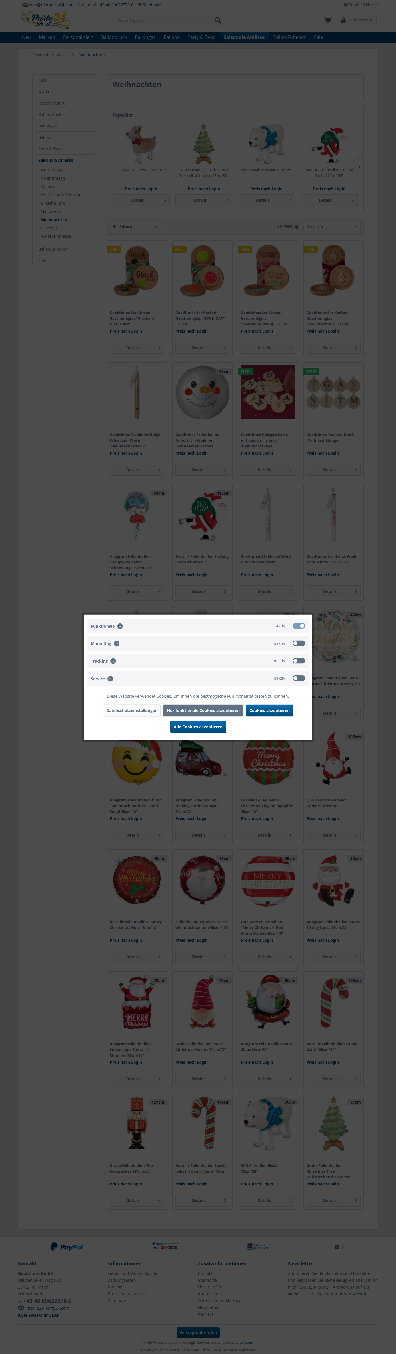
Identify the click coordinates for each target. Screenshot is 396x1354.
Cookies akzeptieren (269, 710)
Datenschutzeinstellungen (131, 710)
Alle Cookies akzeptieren (198, 726)
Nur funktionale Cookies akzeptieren (203, 710)
